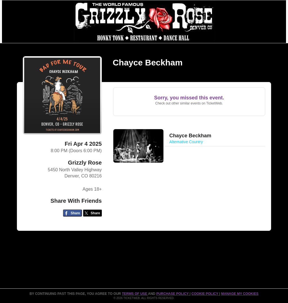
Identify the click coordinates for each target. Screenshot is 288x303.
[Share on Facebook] (72, 213)
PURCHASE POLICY (173, 294)
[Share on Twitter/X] (92, 213)
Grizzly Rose (85, 163)
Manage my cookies (239, 294)
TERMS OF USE (135, 294)
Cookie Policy (205, 294)
